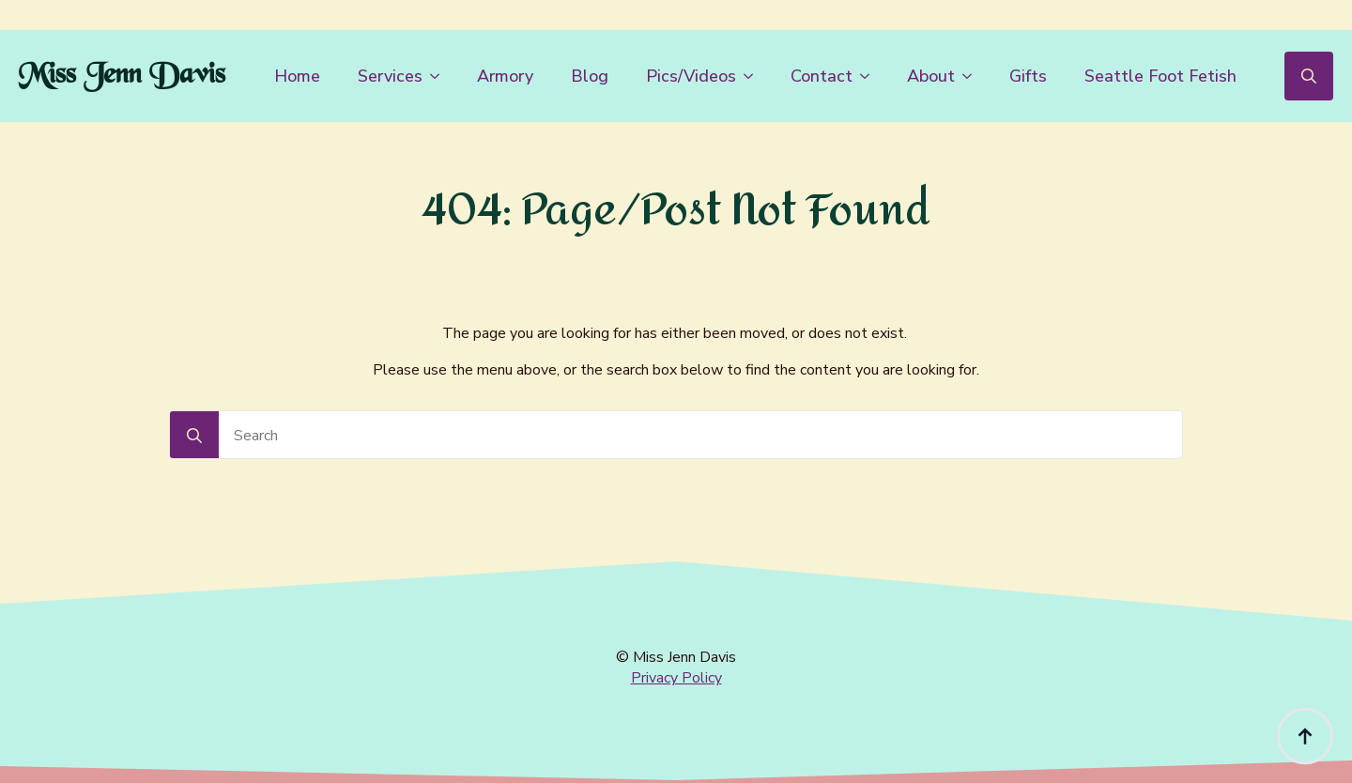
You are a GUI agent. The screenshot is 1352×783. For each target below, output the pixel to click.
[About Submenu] (973, 76)
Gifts (1028, 76)
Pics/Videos (691, 76)
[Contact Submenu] (870, 76)
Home (297, 76)
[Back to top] (1305, 736)
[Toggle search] (1308, 76)
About (931, 76)
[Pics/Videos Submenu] (754, 76)
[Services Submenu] (440, 76)
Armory (505, 76)
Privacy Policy (676, 678)
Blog (589, 76)
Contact (822, 76)
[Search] (194, 435)
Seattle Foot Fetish (1160, 76)
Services (390, 76)
